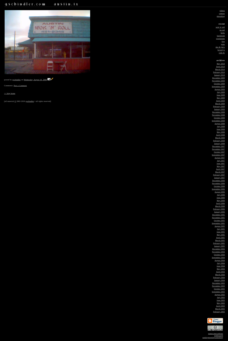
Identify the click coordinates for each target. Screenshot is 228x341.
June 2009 (221, 95)
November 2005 (218, 218)
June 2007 (221, 163)
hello (223, 33)
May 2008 (221, 132)
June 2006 (221, 198)
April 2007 (220, 169)
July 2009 (221, 92)
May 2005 (221, 235)
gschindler (16, 80)
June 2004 (221, 266)
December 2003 (218, 283)
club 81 (222, 53)
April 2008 (220, 135)
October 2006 (219, 186)
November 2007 (218, 149)
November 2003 (218, 286)
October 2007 (219, 152)
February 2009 (219, 106)
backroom (221, 36)
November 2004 (218, 252)
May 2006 (221, 201)
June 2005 (221, 232)
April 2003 (220, 306)
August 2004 (220, 260)
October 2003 (219, 289)
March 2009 (220, 104)
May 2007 (221, 166)
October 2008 (219, 118)
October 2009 (219, 84)
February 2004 (219, 277)
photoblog (221, 16)
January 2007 (219, 178)
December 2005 (218, 215)
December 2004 (218, 249)
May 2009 (221, 98)
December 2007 (218, 146)
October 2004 (219, 255)
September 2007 (218, 155)
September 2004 (218, 258)
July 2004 (221, 263)
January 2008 (219, 143)
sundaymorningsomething (212, 338)
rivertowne (220, 39)
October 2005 (219, 220)
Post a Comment (20, 86)
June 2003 (221, 300)
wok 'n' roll (220, 27)
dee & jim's (220, 47)
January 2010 (219, 75)
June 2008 (221, 129)
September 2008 (218, 121)
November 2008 (218, 115)
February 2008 (219, 141)
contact (222, 13)
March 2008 (220, 138)
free (223, 41)
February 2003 (219, 312)
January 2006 (219, 212)
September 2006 (218, 189)
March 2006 (220, 206)
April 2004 (220, 272)
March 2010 (220, 69)
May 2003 (221, 303)
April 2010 (220, 67)
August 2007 (220, 158)
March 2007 (220, 172)
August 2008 (220, 124)
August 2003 (220, 295)
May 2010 (221, 64)
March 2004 (220, 275)
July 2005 (221, 229)
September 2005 (218, 223)
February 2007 (219, 175)
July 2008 (221, 126)
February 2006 (219, 209)
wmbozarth (218, 336)
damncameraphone (215, 334)
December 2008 (218, 112)
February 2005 (219, 243)
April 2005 (220, 238)
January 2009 (219, 109)
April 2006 (220, 203)
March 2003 (220, 309)
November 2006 (218, 183)
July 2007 (221, 161)
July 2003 (221, 297)
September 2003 (218, 292)
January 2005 (219, 246)
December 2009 (218, 78)
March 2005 (220, 240)
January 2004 (219, 280)
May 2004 (221, 269)
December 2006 (218, 181)
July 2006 (221, 195)
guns (223, 44)
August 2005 (220, 226)
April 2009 (220, 101)
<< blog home (9, 93)
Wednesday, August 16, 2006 (35, 80)
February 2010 (219, 72)
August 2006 (220, 192)
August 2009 (220, 89)
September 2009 (218, 86)
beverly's (221, 50)
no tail (222, 30)
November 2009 (218, 81)
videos (222, 11)
